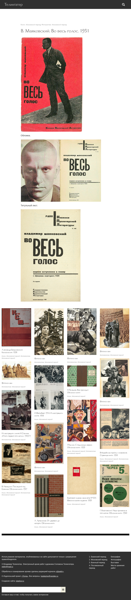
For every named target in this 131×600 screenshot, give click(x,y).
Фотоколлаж (39, 358)
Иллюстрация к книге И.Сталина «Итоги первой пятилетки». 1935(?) (16, 434)
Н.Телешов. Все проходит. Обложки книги (78, 391)
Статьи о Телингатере (44, 13)
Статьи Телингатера (66, 13)
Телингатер (13, 4)
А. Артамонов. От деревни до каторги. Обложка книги (47, 521)
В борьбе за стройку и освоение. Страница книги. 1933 (113, 453)
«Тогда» (24, 576)
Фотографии (83, 13)
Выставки (96, 13)
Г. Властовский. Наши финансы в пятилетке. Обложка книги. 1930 (113, 511)
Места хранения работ (114, 13)
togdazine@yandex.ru (49, 576)
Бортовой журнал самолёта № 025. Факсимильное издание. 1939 (81, 499)
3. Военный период (97, 563)
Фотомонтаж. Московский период (54, 24)
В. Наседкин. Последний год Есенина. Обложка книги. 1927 (14, 487)
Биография (27, 13)
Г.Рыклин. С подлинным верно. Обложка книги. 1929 (79, 446)
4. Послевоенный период (96, 567)
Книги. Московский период (31, 24)
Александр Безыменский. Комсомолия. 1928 (12, 351)
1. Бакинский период (97, 557)
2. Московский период (98, 560)
